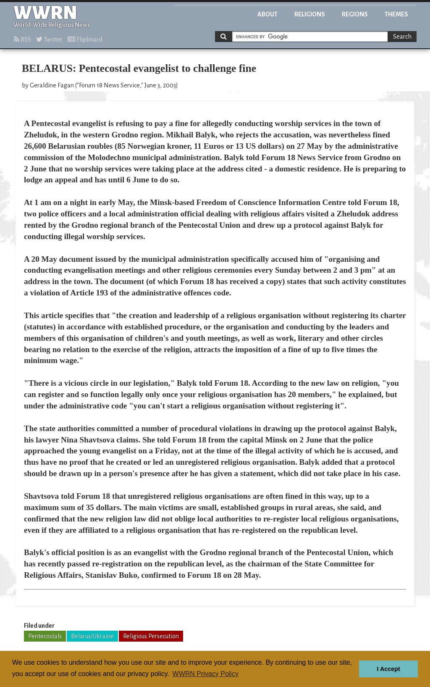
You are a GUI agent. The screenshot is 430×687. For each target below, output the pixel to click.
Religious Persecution (151, 636)
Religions (309, 14)
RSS (22, 39)
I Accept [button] (388, 669)
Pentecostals (45, 636)
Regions (355, 14)
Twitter (49, 39)
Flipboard (85, 39)
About (267, 14)
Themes (396, 14)
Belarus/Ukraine (92, 636)
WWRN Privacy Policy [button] (206, 673)
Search (402, 36)
